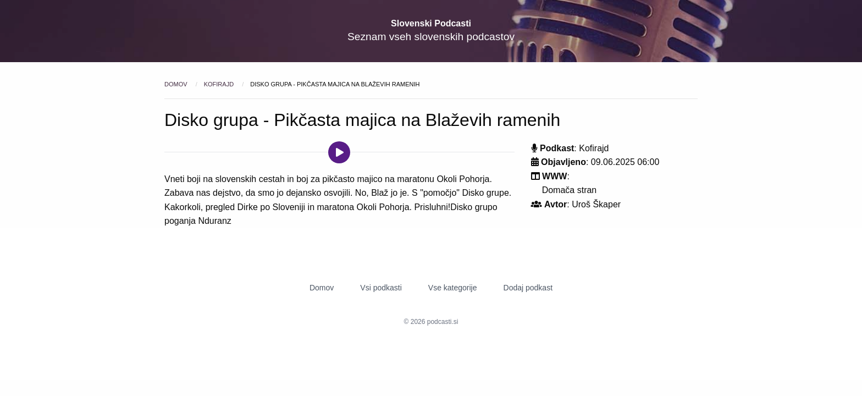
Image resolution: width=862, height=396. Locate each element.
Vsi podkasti (380, 287)
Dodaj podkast (528, 287)
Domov (176, 84)
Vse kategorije (452, 287)
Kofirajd (219, 84)
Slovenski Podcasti (431, 23)
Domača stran (569, 190)
